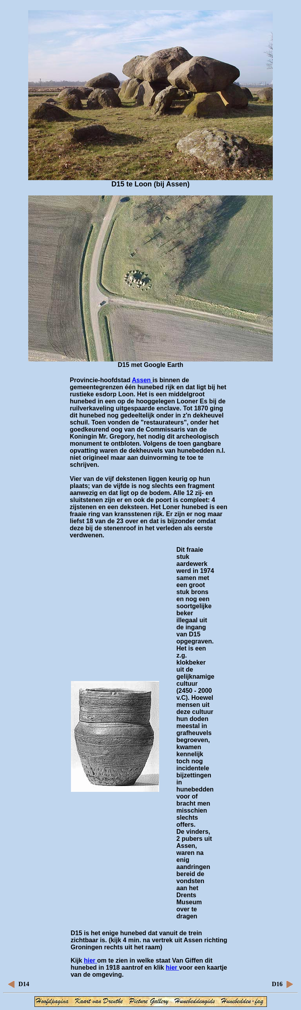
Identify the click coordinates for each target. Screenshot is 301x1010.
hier (90, 960)
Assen (142, 380)
